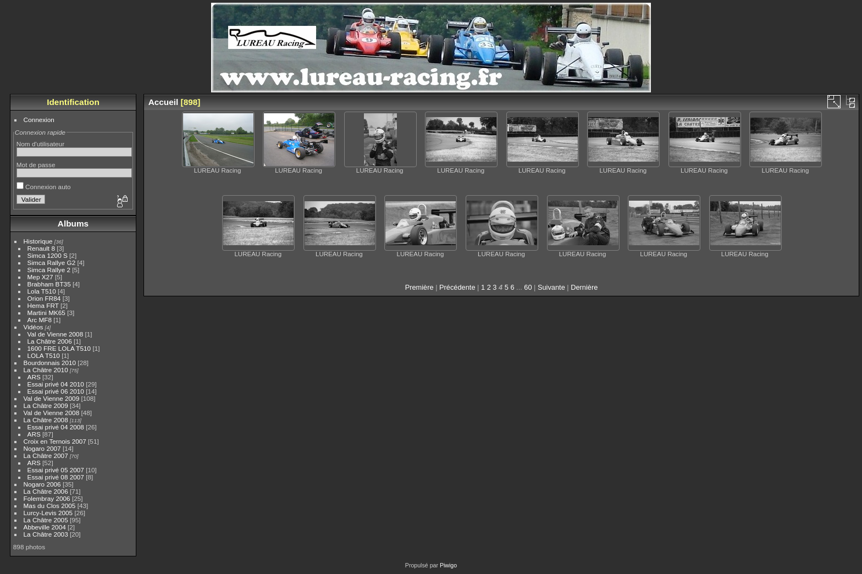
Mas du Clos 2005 (50, 505)
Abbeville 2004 (45, 527)
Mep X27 (40, 276)
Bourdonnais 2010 (50, 362)
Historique (38, 241)
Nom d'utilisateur (40, 143)
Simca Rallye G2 (51, 262)
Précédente (457, 287)
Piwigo (448, 565)
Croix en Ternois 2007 (55, 441)
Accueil (163, 102)
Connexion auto (43, 186)
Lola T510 (41, 291)
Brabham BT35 (49, 284)
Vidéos (33, 326)
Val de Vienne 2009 (52, 398)
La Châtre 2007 (46, 455)
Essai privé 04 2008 (55, 426)
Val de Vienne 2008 (55, 334)
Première (419, 287)
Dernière (584, 287)
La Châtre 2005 (46, 519)
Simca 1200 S (47, 255)
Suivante (551, 287)
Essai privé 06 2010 (55, 391)
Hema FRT (43, 305)
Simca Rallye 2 (48, 269)
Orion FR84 (44, 298)
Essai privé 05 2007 (55, 469)
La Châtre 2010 (46, 369)
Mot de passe (36, 164)
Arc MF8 (39, 319)
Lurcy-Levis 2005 (48, 512)
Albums (73, 223)
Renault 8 (41, 248)
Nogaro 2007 (42, 448)
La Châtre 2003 (46, 534)
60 (528, 287)
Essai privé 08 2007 (55, 477)
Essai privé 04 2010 (55, 384)
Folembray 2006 (47, 498)
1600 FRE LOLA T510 (59, 348)
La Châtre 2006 (49, 341)
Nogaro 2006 (42, 484)
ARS (34, 376)
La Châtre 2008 (46, 419)
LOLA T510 (44, 355)
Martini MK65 (46, 312)
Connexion (39, 119)
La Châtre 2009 (46, 405)
